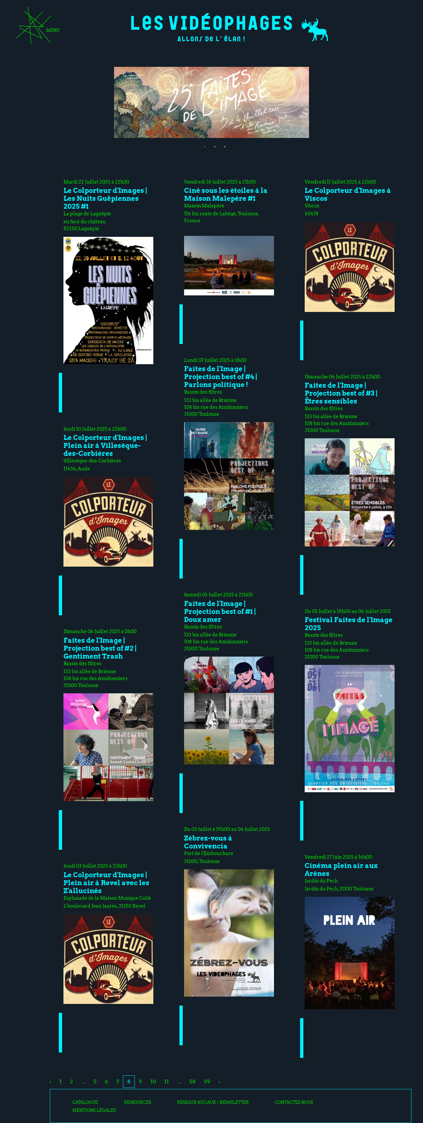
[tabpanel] (211, 102)
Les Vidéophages (211, 21)
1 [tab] (201, 146)
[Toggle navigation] (35, 28)
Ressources (137, 1102)
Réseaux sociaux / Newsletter (213, 1102)
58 (192, 1081)
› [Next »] (219, 1081)
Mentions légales (94, 1110)
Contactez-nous (294, 1102)
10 (153, 1081)
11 (166, 1081)
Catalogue (85, 1102)
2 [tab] (211, 146)
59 (207, 1081)
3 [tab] (221, 146)
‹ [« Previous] (50, 1081)
